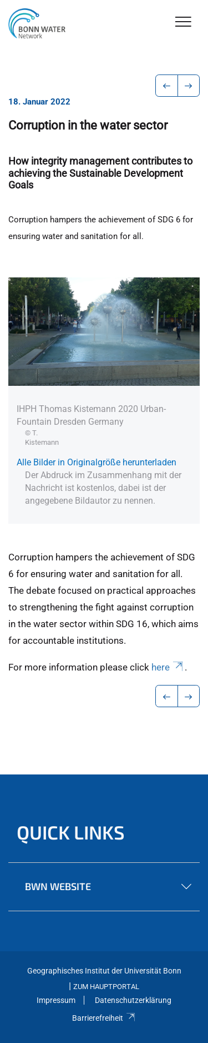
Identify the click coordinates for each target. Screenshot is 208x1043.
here (168, 667)
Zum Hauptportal (106, 986)
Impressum (56, 1000)
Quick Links (71, 832)
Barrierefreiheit (104, 1018)
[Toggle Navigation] (183, 22)
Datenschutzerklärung (133, 1000)
